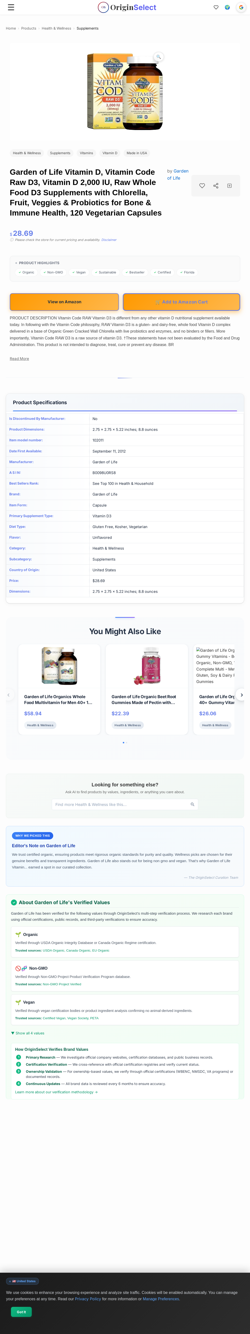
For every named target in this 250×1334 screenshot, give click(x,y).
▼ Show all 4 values (27, 1033)
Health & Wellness (56, 28)
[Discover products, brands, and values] (119, 804)
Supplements (88, 28)
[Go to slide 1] (123, 742)
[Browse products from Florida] (187, 272)
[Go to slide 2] (126, 742)
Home (11, 28)
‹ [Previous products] (8, 694)
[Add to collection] (229, 186)
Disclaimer (108, 240)
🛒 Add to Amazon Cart (181, 301)
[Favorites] (216, 7)
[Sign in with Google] (241, 7)
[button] (227, 7)
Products (28, 28)
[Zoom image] (158, 57)
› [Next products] (241, 694)
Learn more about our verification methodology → (56, 1092)
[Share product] (216, 186)
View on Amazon (64, 301)
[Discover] (192, 804)
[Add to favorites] (202, 186)
